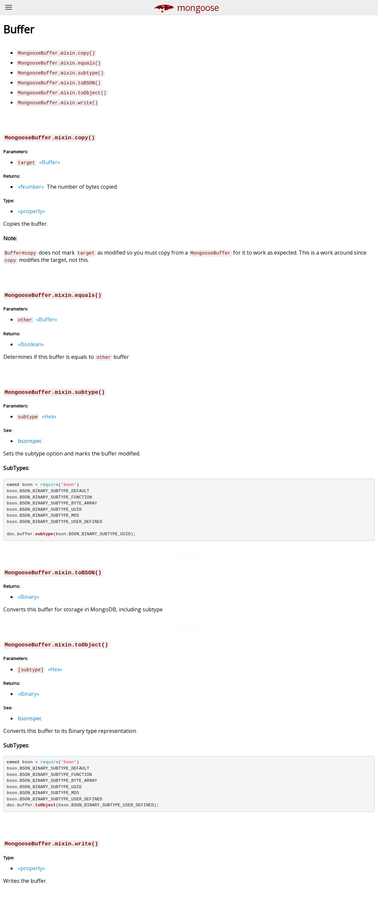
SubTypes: (16, 468)
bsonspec (30, 441)
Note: (10, 238)
